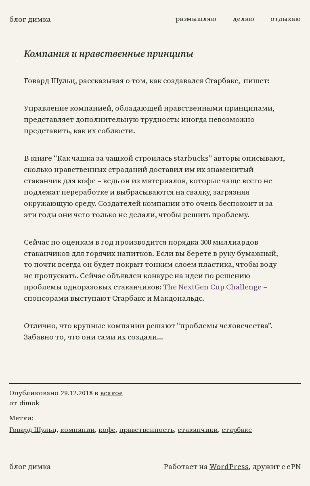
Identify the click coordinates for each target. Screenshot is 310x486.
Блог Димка (30, 19)
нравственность (146, 429)
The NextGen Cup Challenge (212, 287)
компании (77, 429)
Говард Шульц (33, 429)
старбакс (237, 429)
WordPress (229, 466)
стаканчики (198, 429)
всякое (111, 393)
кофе (106, 429)
